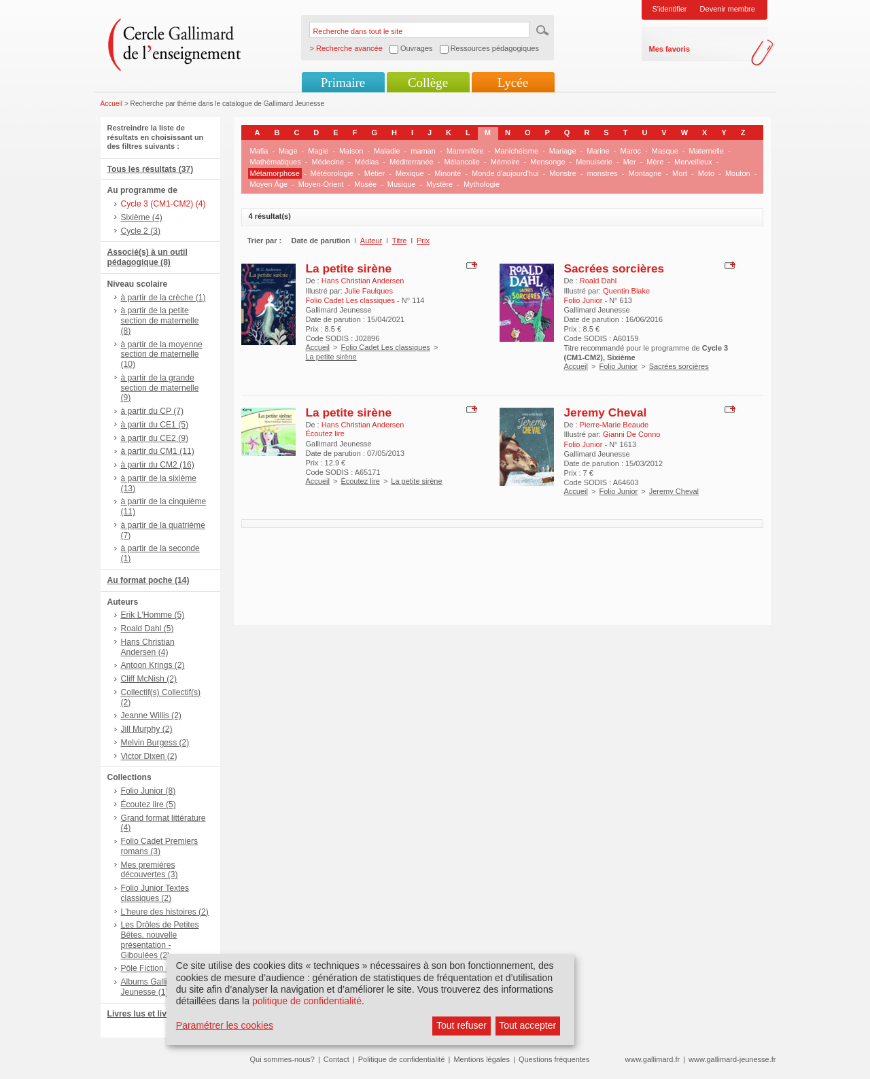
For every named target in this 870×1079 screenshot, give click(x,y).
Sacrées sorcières (614, 268)
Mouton (737, 173)
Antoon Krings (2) (153, 665)
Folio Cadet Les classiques (385, 347)
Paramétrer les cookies (224, 1025)
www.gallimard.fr (652, 1059)
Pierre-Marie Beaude (614, 425)
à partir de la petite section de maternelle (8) (160, 321)
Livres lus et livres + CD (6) (160, 1014)
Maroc (631, 151)
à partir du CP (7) (152, 411)
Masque (665, 151)
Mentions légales (481, 1059)
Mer (629, 162)
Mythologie (482, 184)
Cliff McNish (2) (149, 679)
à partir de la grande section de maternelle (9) (160, 388)
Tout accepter (527, 1025)
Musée (365, 184)
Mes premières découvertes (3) (149, 870)
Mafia (259, 151)
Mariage (562, 151)
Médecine (327, 162)
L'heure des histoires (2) (165, 912)
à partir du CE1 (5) (154, 424)
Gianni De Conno (631, 434)
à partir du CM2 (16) (157, 465)
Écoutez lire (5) (148, 804)
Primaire (343, 82)
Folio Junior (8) (148, 791)
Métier (374, 173)
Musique (401, 184)
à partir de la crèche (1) (163, 297)
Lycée (513, 82)
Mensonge (547, 162)
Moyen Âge (269, 184)
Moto (706, 173)
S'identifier (669, 9)
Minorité (447, 173)
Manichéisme (516, 151)
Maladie (387, 151)
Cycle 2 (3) (140, 231)
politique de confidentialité (307, 1000)
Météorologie (332, 173)
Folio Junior (618, 366)
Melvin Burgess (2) (155, 742)
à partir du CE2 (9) (154, 438)
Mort (679, 173)
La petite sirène (349, 268)
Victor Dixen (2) (149, 756)
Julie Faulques (369, 291)
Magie (318, 151)
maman (423, 151)
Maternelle (706, 151)
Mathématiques (275, 162)
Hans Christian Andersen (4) (148, 647)
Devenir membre (727, 9)
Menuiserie (594, 162)
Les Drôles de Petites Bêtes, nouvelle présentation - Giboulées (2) (160, 939)
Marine (598, 151)
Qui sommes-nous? (282, 1059)
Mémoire (505, 162)
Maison (351, 151)
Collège (428, 82)
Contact (336, 1059)
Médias (367, 162)
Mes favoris (670, 49)
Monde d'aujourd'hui (505, 173)
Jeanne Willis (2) (151, 715)
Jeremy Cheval (605, 412)
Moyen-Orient (321, 184)
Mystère (439, 184)
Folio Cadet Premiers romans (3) (159, 846)
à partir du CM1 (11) (157, 451)
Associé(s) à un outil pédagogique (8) (147, 257)
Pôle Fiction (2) (148, 968)
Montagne (645, 173)
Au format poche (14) (148, 580)
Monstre (562, 173)
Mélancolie (462, 162)
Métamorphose (275, 173)
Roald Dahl (598, 281)
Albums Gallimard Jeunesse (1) (153, 987)
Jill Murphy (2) (147, 729)
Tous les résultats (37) (150, 169)
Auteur (371, 240)
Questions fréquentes (554, 1059)
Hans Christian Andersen (362, 281)
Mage (288, 151)
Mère (654, 162)
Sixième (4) (141, 217)
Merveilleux (693, 162)
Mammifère (465, 151)
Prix (423, 240)
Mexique (410, 173)
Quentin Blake (626, 291)
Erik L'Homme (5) (153, 615)
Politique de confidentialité (401, 1059)
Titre (399, 240)
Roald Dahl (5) (147, 628)
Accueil (112, 103)
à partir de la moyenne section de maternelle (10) (162, 355)
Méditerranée (411, 162)
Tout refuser (461, 1025)
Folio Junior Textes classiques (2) (155, 893)
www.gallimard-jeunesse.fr (732, 1059)
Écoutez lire (360, 481)
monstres (602, 173)
